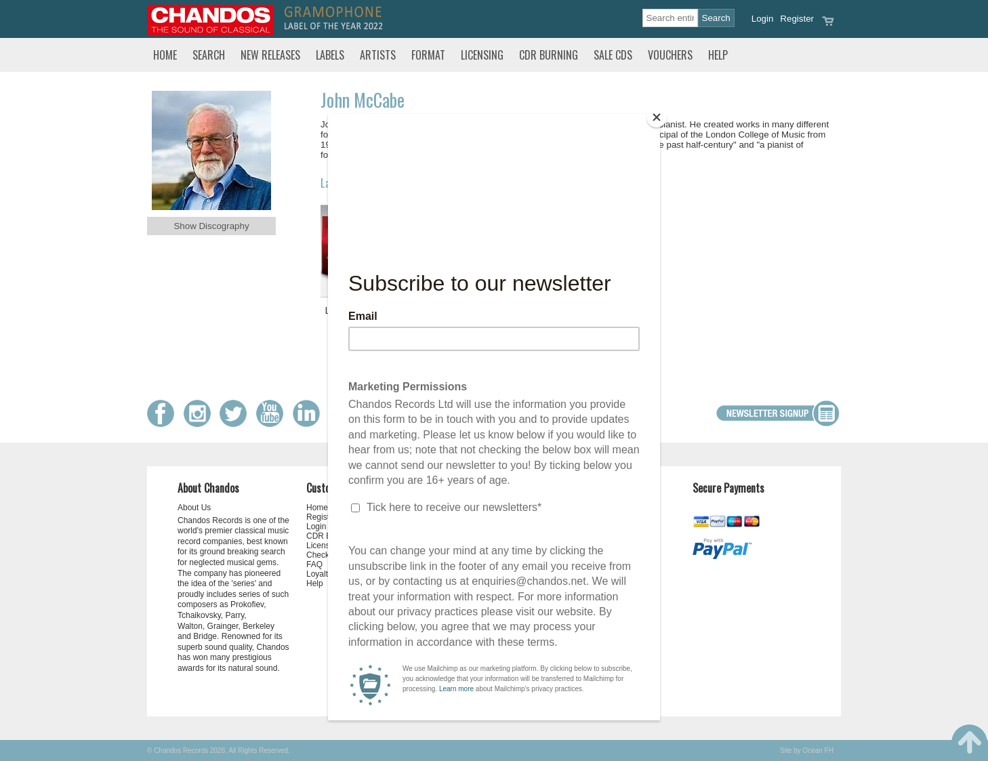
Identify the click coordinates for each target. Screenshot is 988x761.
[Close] (656, 117)
